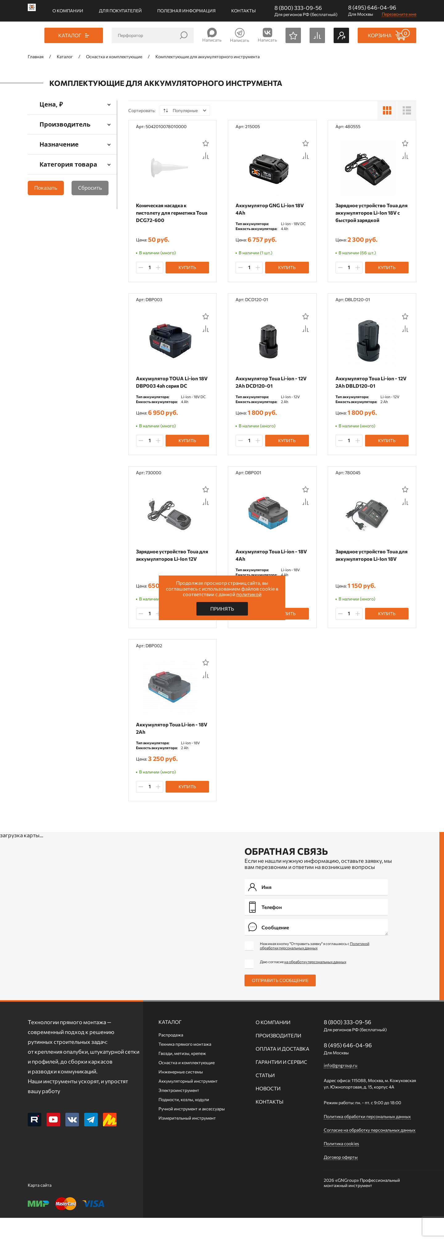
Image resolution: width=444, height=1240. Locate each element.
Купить (187, 272)
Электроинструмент (178, 1112)
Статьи (265, 1097)
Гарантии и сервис (281, 1084)
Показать (45, 187)
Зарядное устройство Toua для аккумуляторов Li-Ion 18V (368, 569)
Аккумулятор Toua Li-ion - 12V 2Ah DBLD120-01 (368, 387)
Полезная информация (186, 10)
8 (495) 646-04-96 (372, 7)
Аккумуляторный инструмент (188, 1103)
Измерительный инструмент (187, 1140)
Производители (278, 1057)
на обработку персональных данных (315, 984)
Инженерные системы (180, 1094)
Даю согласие (303, 984)
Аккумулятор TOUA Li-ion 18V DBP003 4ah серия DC (168, 387)
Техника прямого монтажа (184, 1066)
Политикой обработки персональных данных (314, 967)
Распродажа (170, 1057)
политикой (248, 594)
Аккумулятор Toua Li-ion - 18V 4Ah (268, 566)
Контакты (243, 10)
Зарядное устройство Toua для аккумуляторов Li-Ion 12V (169, 569)
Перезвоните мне (399, 14)
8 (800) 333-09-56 (298, 7)
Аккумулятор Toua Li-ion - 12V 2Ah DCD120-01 (268, 387)
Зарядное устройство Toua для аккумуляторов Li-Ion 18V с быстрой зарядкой (368, 212)
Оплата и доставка (282, 1071)
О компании (67, 10)
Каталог (170, 1044)
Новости (268, 1110)
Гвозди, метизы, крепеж (182, 1075)
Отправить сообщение (280, 1002)
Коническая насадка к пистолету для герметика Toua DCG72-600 (167, 212)
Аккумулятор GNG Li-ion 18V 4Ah (271, 209)
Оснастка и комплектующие (186, 1084)
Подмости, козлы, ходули (183, 1121)
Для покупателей (120, 10)
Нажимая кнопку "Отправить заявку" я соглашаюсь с (314, 967)
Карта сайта (39, 1207)
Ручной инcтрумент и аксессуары (191, 1130)
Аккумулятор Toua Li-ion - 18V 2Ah (168, 744)
